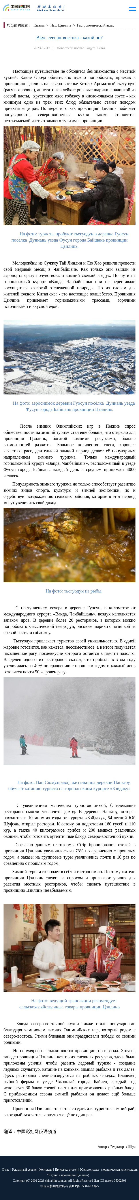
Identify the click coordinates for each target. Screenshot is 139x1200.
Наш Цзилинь (61, 25)
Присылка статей (66, 1169)
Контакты (45, 1169)
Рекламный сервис (24, 1169)
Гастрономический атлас (95, 25)
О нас (5, 1169)
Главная (39, 25)
